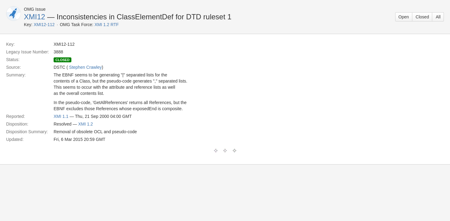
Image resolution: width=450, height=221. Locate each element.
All (438, 16)
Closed (422, 16)
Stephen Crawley (85, 67)
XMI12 (34, 17)
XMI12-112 (44, 24)
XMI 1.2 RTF (107, 24)
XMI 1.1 (61, 116)
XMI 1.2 (85, 124)
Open (404, 16)
